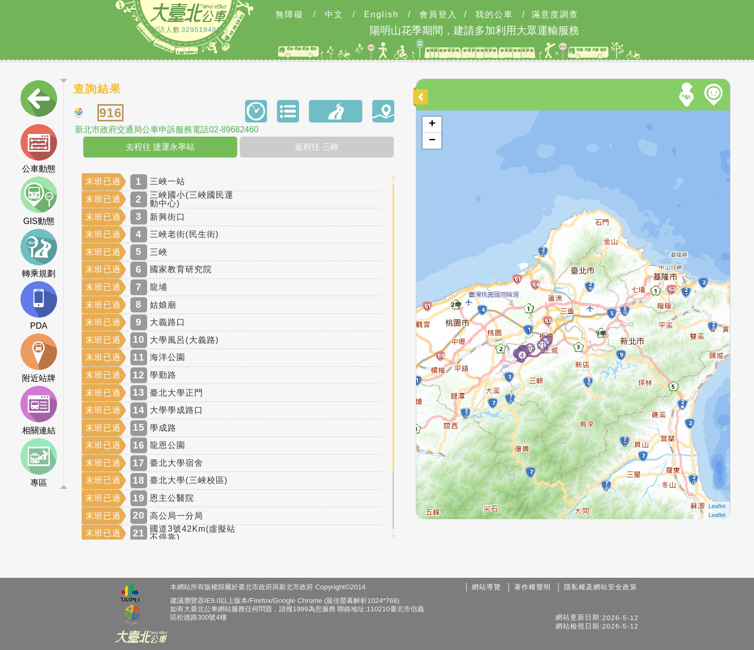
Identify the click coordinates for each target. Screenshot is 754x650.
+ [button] (432, 124)
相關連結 (38, 410)
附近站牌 (38, 358)
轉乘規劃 (38, 253)
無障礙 (289, 14)
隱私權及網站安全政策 (600, 587)
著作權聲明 (532, 587)
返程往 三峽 (317, 146)
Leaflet (717, 506)
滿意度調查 (555, 14)
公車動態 (38, 148)
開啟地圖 (430, 115)
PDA (38, 305)
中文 (334, 14)
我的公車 (494, 14)
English (381, 14)
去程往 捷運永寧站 (160, 146)
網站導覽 (486, 587)
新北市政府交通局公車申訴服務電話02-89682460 (166, 130)
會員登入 (438, 14)
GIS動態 (38, 201)
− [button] (432, 141)
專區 (38, 462)
